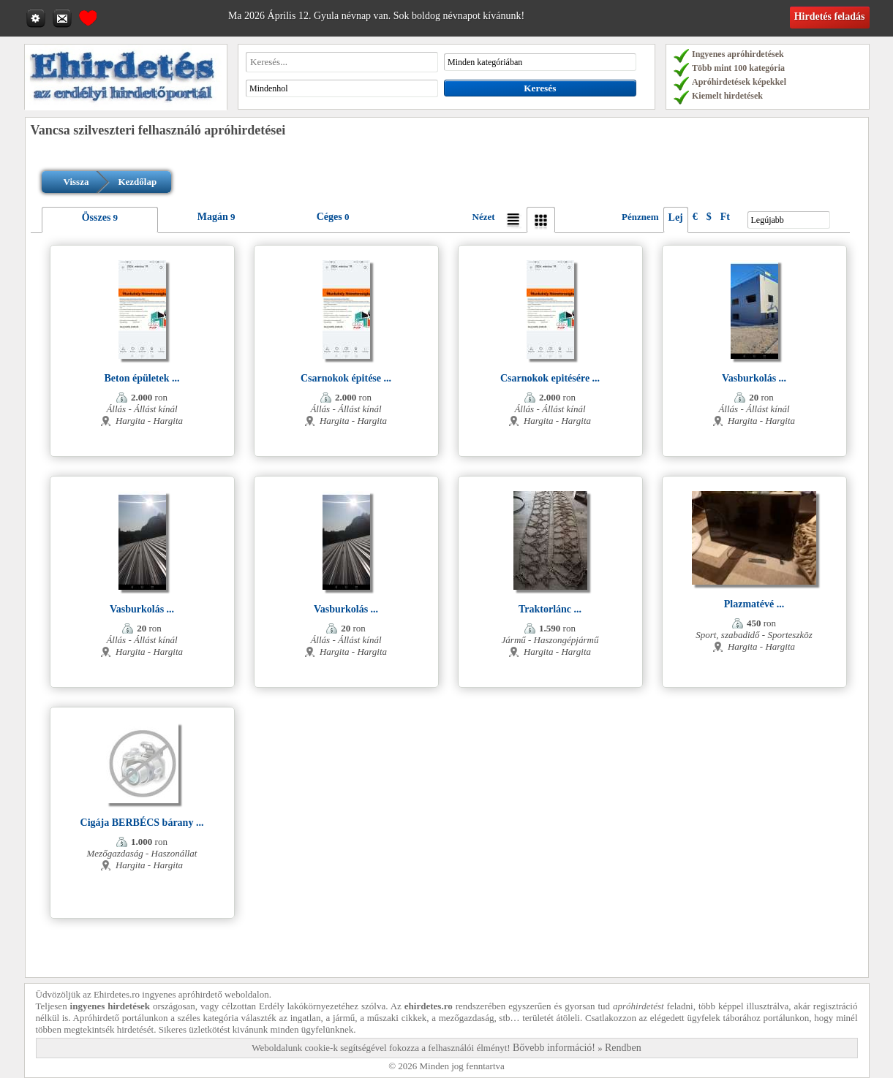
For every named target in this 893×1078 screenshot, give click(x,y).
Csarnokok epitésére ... (550, 378)
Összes (96, 217)
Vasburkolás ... (754, 378)
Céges (329, 216)
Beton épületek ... (141, 378)
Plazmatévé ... (754, 604)
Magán (212, 216)
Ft (725, 216)
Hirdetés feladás (829, 16)
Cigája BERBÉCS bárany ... (142, 822)
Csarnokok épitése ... (346, 378)
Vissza (76, 181)
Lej (675, 217)
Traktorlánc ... (550, 609)
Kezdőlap (137, 181)
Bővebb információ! (554, 1047)
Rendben (623, 1047)
